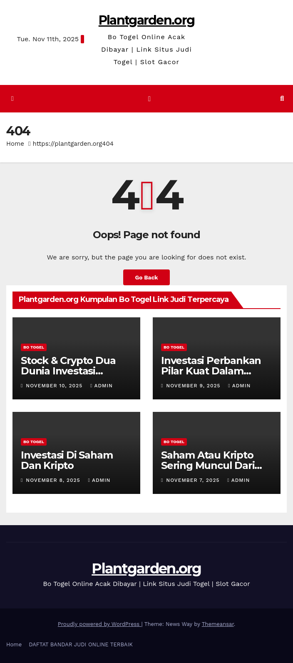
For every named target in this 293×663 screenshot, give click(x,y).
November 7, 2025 (193, 480)
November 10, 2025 (55, 386)
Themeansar (218, 624)
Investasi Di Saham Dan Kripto (66, 460)
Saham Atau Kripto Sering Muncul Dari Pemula (207, 465)
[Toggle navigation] (150, 99)
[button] (282, 98)
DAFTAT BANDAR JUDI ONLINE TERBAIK (81, 644)
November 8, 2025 (54, 480)
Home (15, 143)
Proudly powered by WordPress (100, 624)
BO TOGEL (33, 347)
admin (101, 386)
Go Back (146, 277)
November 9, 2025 (194, 386)
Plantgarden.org (147, 20)
